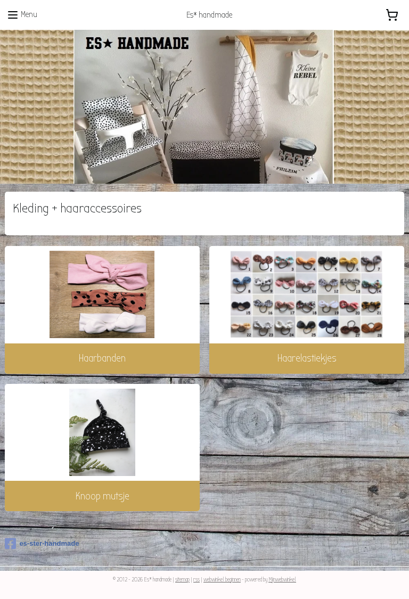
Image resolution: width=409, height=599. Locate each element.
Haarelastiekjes (307, 358)
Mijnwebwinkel (282, 579)
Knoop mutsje (102, 496)
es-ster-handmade (42, 543)
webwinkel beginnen (222, 579)
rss (196, 579)
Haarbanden (102, 358)
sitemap (182, 579)
